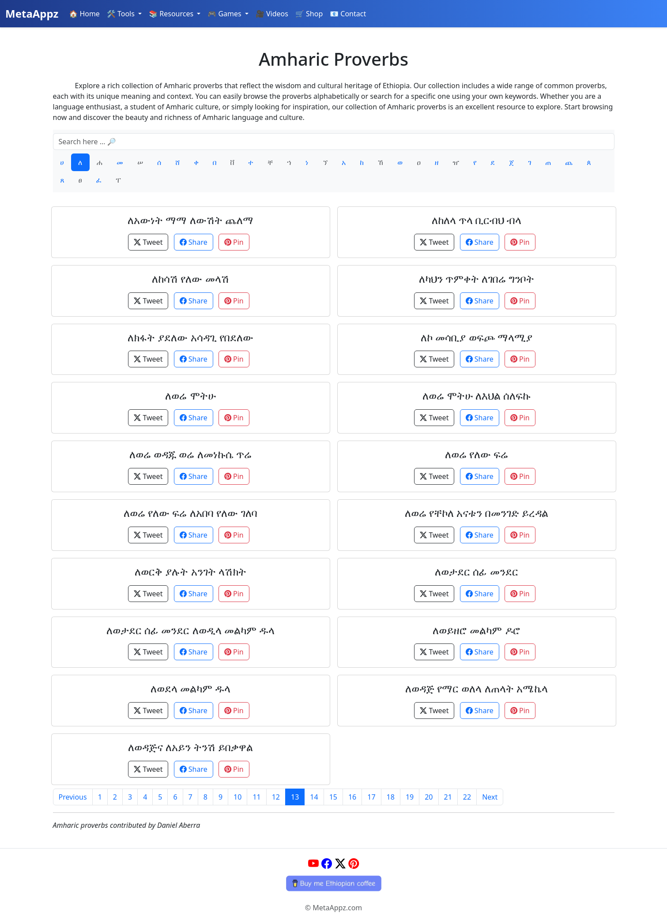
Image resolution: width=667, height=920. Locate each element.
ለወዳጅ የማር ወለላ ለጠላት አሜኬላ (476, 688)
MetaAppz (31, 13)
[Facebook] (326, 863)
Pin (234, 242)
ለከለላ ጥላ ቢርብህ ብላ (477, 220)
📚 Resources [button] (172, 14)
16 (352, 797)
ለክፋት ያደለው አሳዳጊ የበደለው (190, 337)
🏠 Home (84, 14)
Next (489, 797)
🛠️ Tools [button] (121, 14)
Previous (73, 797)
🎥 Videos (272, 14)
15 (333, 797)
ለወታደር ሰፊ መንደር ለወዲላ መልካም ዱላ (190, 630)
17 (371, 797)
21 (448, 797)
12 (276, 797)
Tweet (148, 242)
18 (391, 797)
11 (256, 797)
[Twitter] (340, 863)
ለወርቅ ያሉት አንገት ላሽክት (190, 571)
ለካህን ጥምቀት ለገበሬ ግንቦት (477, 278)
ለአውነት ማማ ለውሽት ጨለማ (190, 220)
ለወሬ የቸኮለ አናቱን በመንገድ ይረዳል (476, 512)
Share (193, 242)
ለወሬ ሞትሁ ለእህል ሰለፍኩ (476, 395)
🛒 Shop (309, 14)
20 (429, 797)
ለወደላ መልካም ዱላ (190, 688)
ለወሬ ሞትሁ (190, 395)
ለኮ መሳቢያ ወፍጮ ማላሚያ (476, 337)
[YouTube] (313, 863)
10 (237, 797)
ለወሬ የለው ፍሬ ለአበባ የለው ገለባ (190, 512)
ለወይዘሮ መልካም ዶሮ (476, 630)
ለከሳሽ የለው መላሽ (190, 278)
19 (410, 797)
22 (467, 797)
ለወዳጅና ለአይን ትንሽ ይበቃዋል (190, 747)
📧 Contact (348, 14)
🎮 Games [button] (225, 14)
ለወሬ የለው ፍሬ (476, 454)
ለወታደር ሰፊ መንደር (476, 571)
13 (295, 797)
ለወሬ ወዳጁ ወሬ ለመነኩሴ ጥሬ (190, 454)
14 (314, 797)
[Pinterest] (353, 863)
